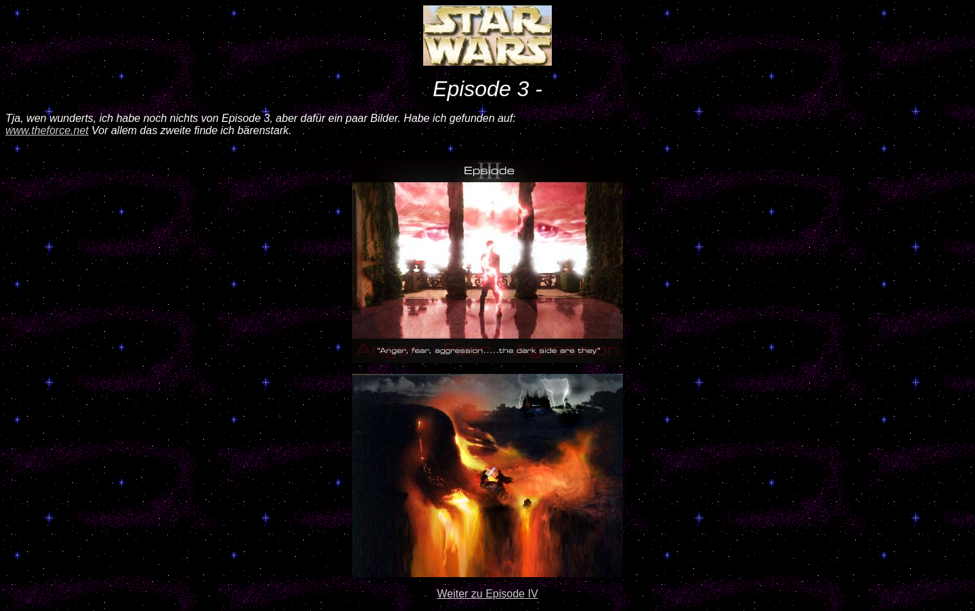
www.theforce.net (47, 130)
